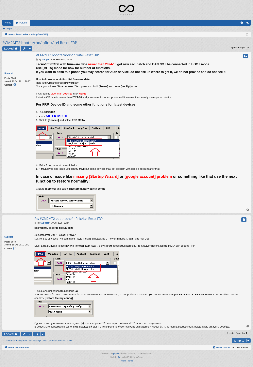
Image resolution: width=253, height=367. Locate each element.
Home (8, 22)
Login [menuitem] (248, 23)
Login (9, 28)
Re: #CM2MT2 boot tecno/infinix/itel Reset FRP (68, 219)
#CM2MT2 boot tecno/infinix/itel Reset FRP (39, 42)
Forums (23, 22)
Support (8, 73)
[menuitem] (242, 23)
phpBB (116, 354)
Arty (120, 357)
